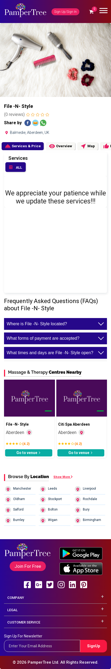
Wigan (48, 520)
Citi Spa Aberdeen (74, 424)
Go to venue (28, 453)
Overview (60, 146)
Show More (63, 477)
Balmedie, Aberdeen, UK (26, 132)
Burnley (14, 520)
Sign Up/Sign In (65, 12)
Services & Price (23, 146)
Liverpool (85, 489)
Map (87, 146)
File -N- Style (17, 424)
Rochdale (86, 499)
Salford (14, 510)
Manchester (18, 489)
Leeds (48, 489)
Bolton (49, 510)
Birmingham (88, 520)
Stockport (51, 499)
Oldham (15, 499)
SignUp (93, 646)
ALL (15, 167)
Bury (82, 510)
